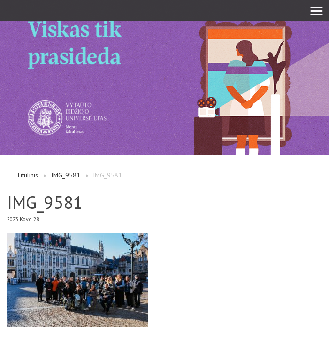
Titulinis (27, 175)
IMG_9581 (65, 175)
